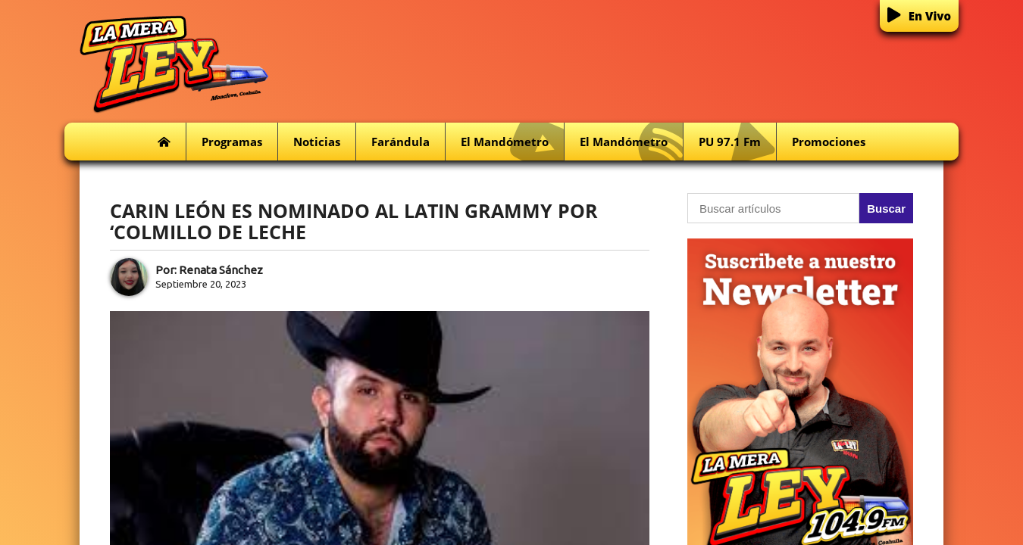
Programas (232, 141)
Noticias (316, 141)
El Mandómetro (512, 142)
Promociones (828, 141)
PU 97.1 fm (737, 142)
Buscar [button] (886, 208)
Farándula (400, 141)
